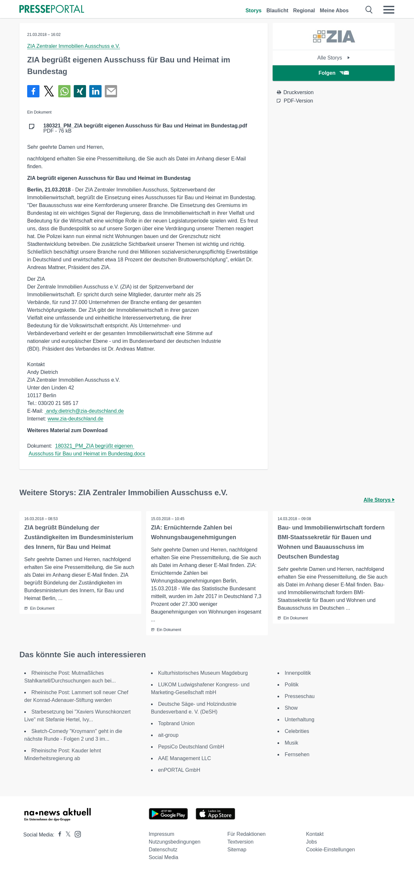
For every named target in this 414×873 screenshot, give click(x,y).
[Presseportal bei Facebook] (57, 834)
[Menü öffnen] (389, 9)
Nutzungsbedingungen (175, 842)
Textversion (240, 842)
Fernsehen (297, 754)
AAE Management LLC (184, 758)
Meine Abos (334, 10)
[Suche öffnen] (369, 9)
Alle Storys (333, 57)
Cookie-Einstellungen (330, 849)
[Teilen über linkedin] (95, 91)
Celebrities (297, 731)
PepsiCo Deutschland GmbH (191, 746)
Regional (304, 10)
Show (291, 708)
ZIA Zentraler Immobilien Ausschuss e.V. (73, 46)
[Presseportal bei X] (66, 834)
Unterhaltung (299, 719)
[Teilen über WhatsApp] (64, 91)
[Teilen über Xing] (80, 91)
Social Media (164, 857)
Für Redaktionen (246, 834)
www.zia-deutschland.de (76, 418)
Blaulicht (278, 10)
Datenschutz (163, 849)
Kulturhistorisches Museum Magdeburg (203, 673)
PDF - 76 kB (145, 128)
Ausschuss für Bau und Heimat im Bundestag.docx (86, 453)
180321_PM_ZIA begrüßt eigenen (94, 446)
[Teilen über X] (49, 91)
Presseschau (300, 696)
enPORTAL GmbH (179, 770)
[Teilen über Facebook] (33, 91)
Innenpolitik (298, 673)
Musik (291, 743)
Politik (292, 684)
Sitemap (236, 849)
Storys (253, 10)
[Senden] (111, 91)
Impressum (161, 834)
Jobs (311, 842)
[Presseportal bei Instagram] (76, 833)
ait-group (168, 735)
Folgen (334, 73)
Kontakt (314, 834)
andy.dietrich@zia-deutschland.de (84, 411)
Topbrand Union (176, 723)
